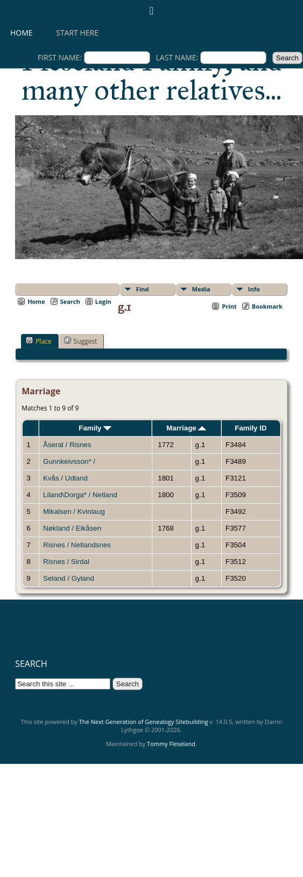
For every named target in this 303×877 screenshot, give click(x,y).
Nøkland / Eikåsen (72, 528)
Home (21, 32)
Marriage (186, 428)
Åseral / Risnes (67, 445)
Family (95, 428)
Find (142, 289)
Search (70, 301)
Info (254, 289)
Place (38, 341)
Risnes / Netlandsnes (77, 545)
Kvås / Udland (65, 478)
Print (229, 306)
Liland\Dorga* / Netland (80, 495)
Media (201, 289)
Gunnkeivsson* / (70, 461)
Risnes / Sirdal (66, 562)
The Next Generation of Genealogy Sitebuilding (143, 722)
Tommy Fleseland (171, 744)
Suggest (80, 341)
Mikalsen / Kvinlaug (74, 511)
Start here (77, 32)
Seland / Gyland (68, 578)
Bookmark (267, 306)
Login (103, 301)
